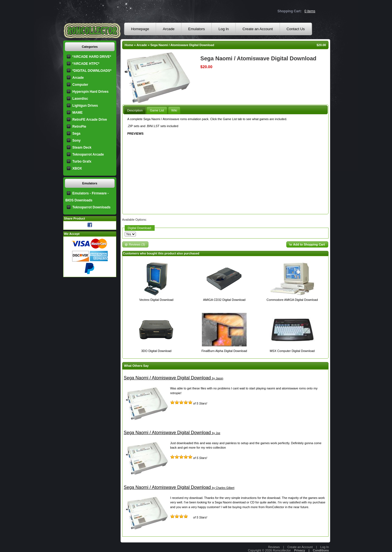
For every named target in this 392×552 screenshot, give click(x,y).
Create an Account (257, 29)
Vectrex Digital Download (156, 299)
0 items (309, 11)
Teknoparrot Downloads (91, 207)
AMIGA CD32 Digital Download (224, 299)
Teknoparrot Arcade (88, 154)
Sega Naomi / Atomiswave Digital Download (182, 45)
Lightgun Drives (85, 106)
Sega (76, 133)
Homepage (140, 29)
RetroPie (79, 127)
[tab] (135, 110)
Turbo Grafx (81, 161)
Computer (80, 85)
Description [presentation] (135, 110)
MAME (77, 113)
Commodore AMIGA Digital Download (292, 299)
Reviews (274, 547)
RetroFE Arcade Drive (89, 120)
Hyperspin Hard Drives (90, 92)
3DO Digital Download (156, 351)
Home (129, 45)
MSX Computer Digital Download (292, 351)
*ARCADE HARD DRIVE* (91, 57)
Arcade (168, 29)
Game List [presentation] (157, 110)
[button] (307, 244)
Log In (223, 29)
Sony (76, 140)
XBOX (77, 168)
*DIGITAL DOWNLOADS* (92, 71)
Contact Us (296, 29)
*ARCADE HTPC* (86, 64)
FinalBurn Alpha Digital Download (224, 351)
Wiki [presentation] (174, 110)
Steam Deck (81, 147)
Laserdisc (80, 99)
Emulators (196, 29)
